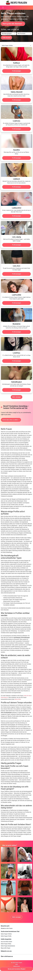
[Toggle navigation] (3, 7)
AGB (16, 964)
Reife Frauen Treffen (6, 934)
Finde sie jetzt (6, 37)
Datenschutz (16, 966)
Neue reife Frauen (5, 948)
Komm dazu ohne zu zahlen (10, 420)
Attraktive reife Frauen (6, 928)
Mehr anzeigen (16, 397)
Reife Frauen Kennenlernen (8, 946)
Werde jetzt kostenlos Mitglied (16, 969)
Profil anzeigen (16, 71)
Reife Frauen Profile (6, 936)
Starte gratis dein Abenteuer (12, 24)
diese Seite (18, 699)
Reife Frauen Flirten (6, 943)
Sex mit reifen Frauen (6, 941)
